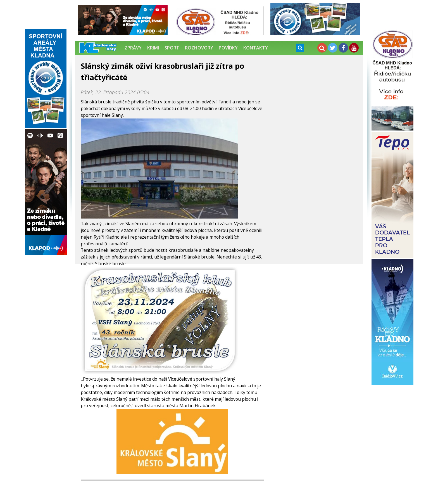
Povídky (228, 48)
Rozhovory (199, 48)
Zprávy (133, 48)
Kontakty (255, 48)
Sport (172, 48)
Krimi (153, 48)
